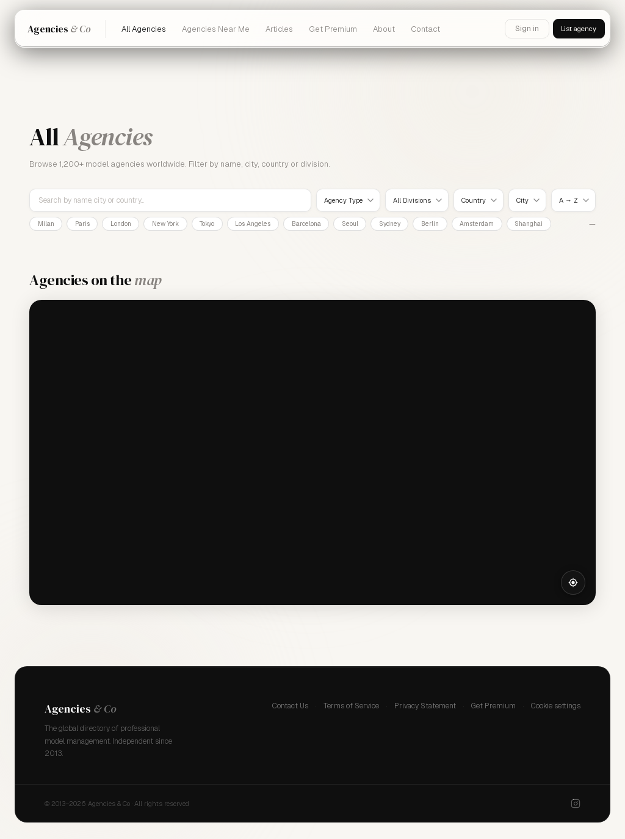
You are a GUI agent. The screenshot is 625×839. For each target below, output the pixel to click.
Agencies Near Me (216, 29)
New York (185, 224)
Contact (425, 29)
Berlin (486, 224)
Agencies (58, 28)
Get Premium (333, 29)
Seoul (394, 224)
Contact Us (290, 708)
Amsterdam (538, 224)
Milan (48, 224)
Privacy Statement (425, 708)
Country (473, 200)
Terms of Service (351, 708)
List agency (574, 29)
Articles (279, 29)
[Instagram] (575, 805)
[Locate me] (573, 584)
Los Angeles (286, 224)
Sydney (440, 224)
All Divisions (412, 200)
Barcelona (345, 224)
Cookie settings (555, 708)
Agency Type (343, 200)
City (522, 200)
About (384, 29)
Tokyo (233, 224)
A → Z (568, 200)
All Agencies (143, 29)
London (135, 224)
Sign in (518, 29)
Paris (90, 224)
